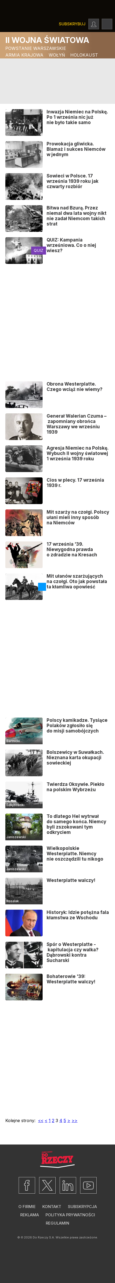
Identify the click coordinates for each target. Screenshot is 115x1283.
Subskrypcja (82, 1206)
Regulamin (57, 1223)
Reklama (29, 1214)
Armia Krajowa (24, 55)
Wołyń (57, 55)
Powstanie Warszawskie (35, 48)
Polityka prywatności (70, 1214)
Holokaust (84, 55)
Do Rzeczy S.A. (44, 1237)
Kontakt (51, 1206)
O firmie (27, 1206)
